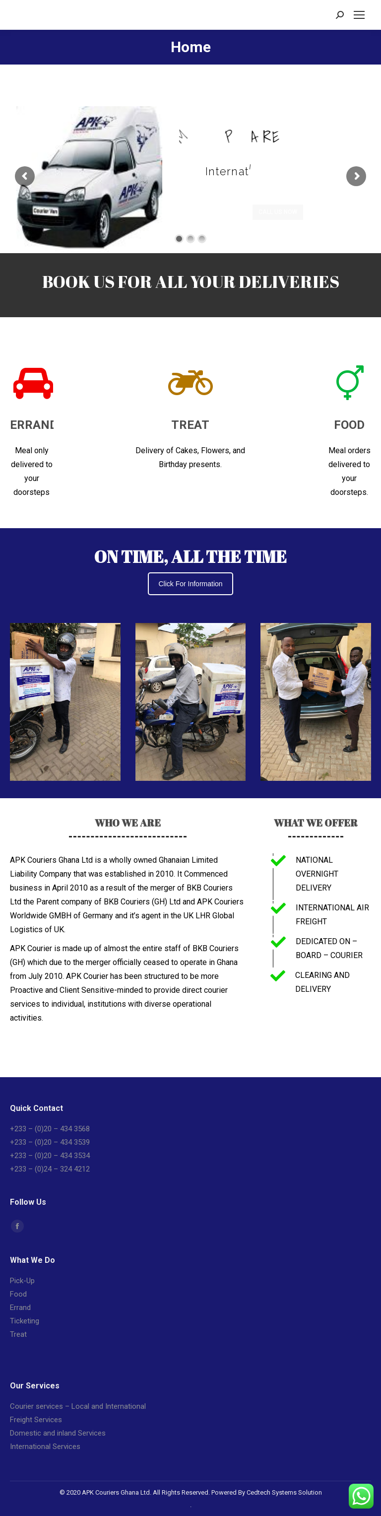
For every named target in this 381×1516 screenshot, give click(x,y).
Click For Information (190, 584)
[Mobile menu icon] (359, 14)
